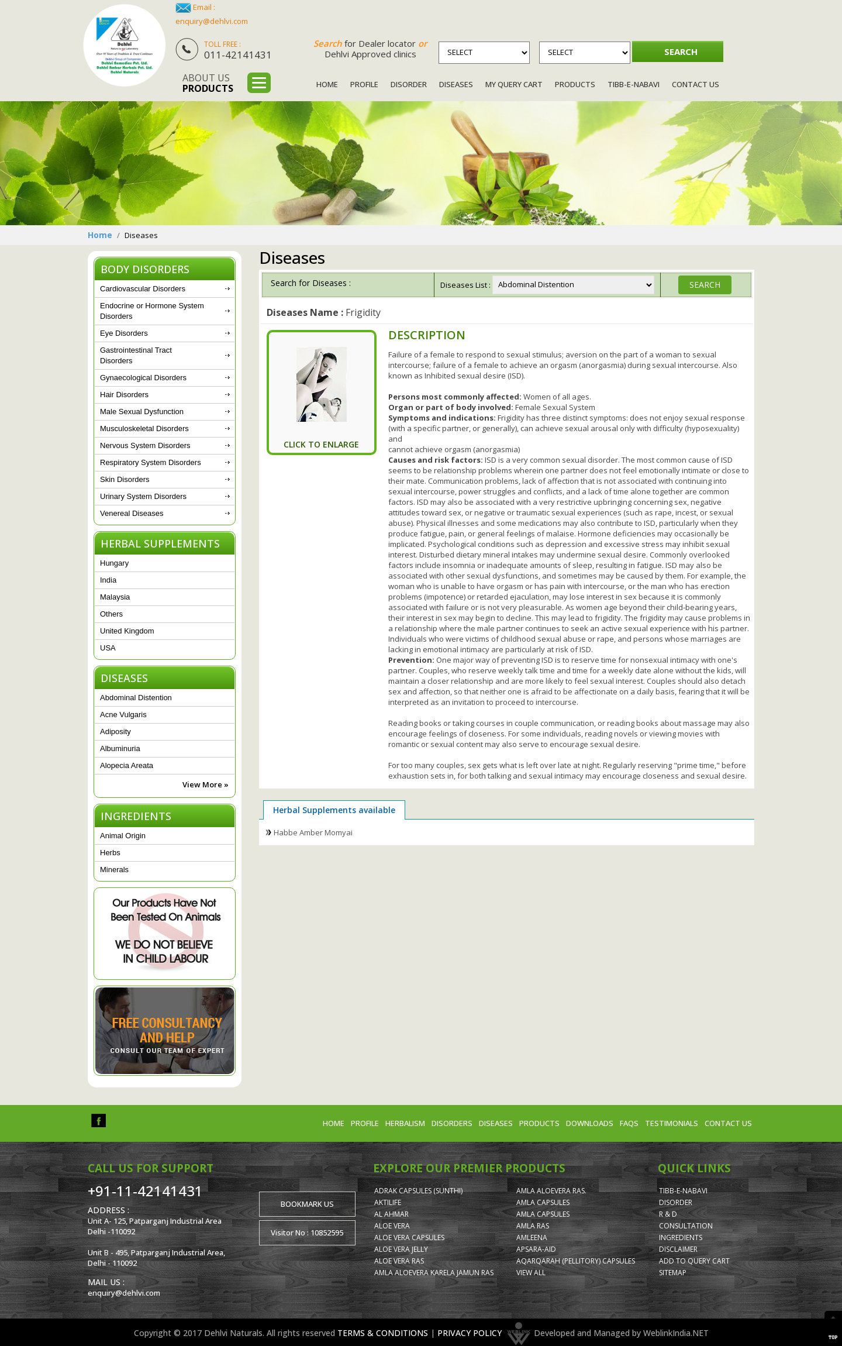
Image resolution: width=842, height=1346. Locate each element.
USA (108, 647)
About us (207, 83)
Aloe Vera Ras (399, 1261)
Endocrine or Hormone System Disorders (152, 311)
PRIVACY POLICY (469, 1332)
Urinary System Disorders (143, 496)
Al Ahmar (391, 1214)
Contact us (728, 1123)
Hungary (114, 563)
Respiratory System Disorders (150, 462)
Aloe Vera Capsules (409, 1237)
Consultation (686, 1226)
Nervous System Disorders (145, 445)
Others (111, 614)
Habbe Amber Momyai (313, 832)
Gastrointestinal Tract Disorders (136, 355)
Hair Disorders (124, 394)
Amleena (531, 1237)
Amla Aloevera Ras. (551, 1191)
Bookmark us (307, 1204)
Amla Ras (532, 1226)
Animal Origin (123, 835)
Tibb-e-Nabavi (634, 84)
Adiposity (115, 731)
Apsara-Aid (536, 1249)
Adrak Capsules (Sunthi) (418, 1191)
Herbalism (405, 1123)
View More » (205, 784)
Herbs (110, 852)
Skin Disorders (125, 479)
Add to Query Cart (694, 1261)
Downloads (589, 1123)
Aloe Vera (392, 1226)
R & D (668, 1214)
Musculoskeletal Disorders (144, 428)
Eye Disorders (124, 333)
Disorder (409, 84)
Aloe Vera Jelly (401, 1249)
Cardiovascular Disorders (142, 288)
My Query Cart (514, 84)
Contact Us (695, 84)
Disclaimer (678, 1249)
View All (531, 1273)
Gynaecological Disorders (143, 377)
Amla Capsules (543, 1202)
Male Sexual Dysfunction (142, 411)
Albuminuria (120, 748)
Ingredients (680, 1237)
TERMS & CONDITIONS (382, 1332)
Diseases (456, 84)
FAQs (629, 1123)
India (108, 580)
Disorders (452, 1123)
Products (575, 84)
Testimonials (671, 1123)
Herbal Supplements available (334, 809)
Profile (364, 84)
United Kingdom (127, 630)
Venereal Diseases (131, 513)
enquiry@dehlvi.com (211, 21)
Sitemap (672, 1273)
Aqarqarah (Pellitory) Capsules (575, 1261)
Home (327, 84)
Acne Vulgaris (123, 714)
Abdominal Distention (136, 697)
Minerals (114, 869)
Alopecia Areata (126, 765)
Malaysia (115, 597)
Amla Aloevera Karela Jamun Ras (434, 1273)
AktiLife (387, 1202)
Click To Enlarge (321, 444)
